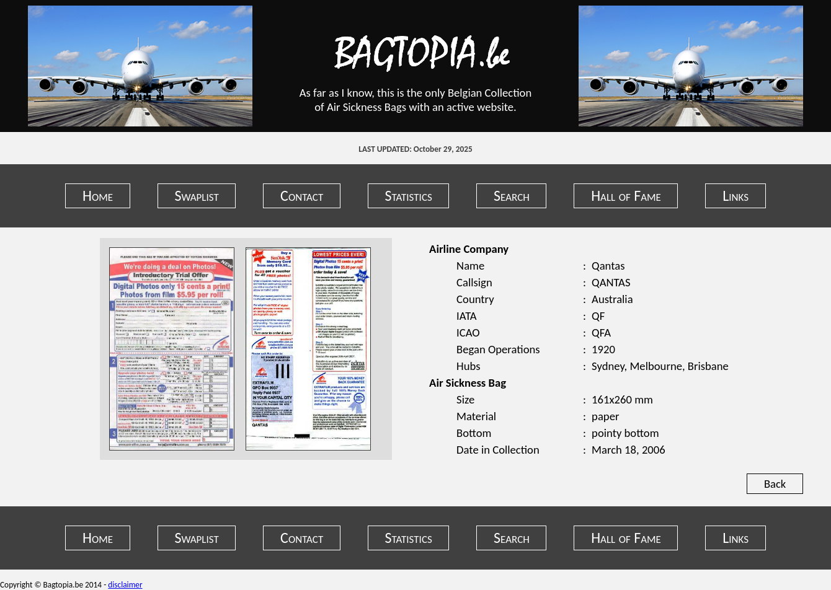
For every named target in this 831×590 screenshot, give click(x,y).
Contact (301, 196)
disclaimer (125, 584)
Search (512, 196)
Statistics (408, 196)
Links (735, 196)
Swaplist (196, 196)
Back (775, 484)
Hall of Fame (626, 196)
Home (97, 196)
